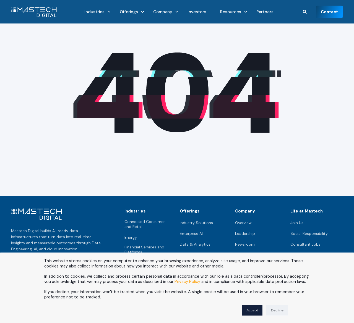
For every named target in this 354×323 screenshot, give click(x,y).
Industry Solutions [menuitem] (196, 222)
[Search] (305, 11)
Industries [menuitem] (134, 211)
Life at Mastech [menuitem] (306, 211)
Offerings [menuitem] (189, 211)
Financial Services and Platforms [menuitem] (144, 249)
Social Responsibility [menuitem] (309, 233)
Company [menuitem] (245, 211)
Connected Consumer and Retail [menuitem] (144, 224)
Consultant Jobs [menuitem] (305, 244)
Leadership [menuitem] (245, 233)
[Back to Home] (34, 13)
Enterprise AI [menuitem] (191, 233)
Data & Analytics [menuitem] (195, 244)
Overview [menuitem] (243, 222)
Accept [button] (252, 310)
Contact (329, 11)
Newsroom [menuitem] (245, 244)
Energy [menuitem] (130, 237)
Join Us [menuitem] (296, 222)
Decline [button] (277, 310)
